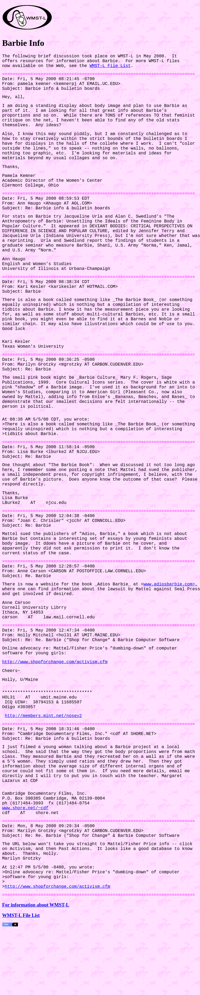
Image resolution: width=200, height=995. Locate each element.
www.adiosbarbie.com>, (171, 592)
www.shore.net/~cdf (25, 823)
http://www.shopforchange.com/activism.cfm (55, 671)
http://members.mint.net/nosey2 (43, 729)
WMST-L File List (110, 66)
